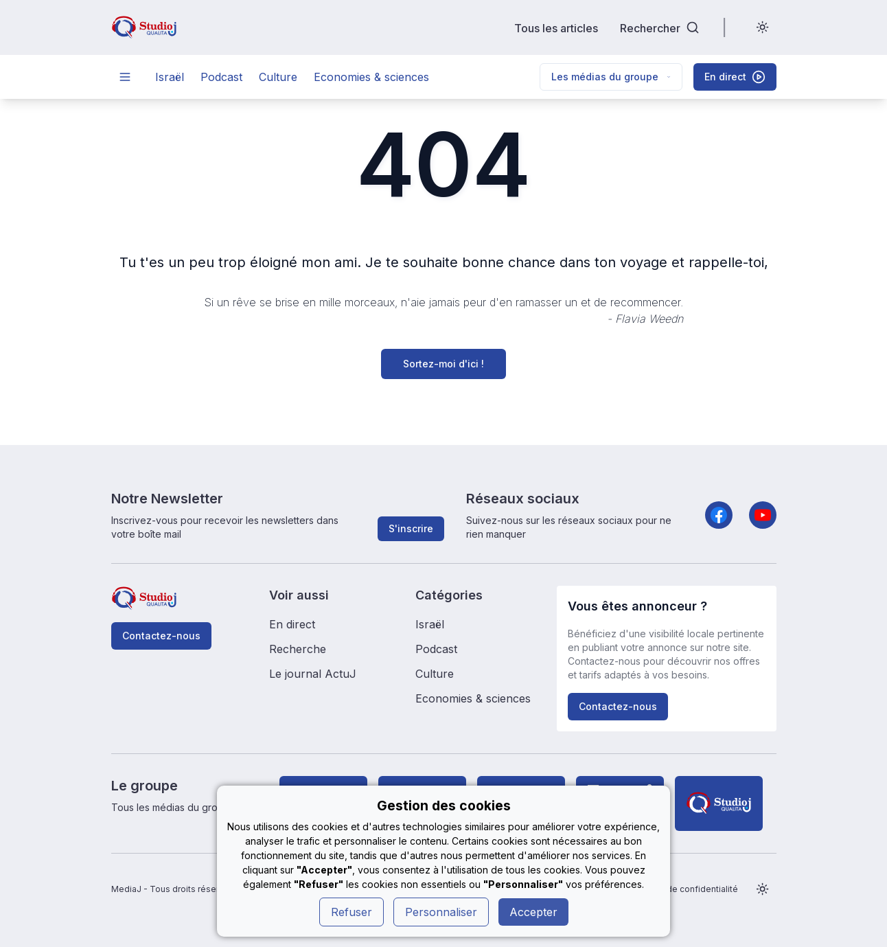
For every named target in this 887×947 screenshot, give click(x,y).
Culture (278, 77)
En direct (292, 624)
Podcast (221, 77)
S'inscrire (411, 528)
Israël (169, 77)
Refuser (351, 912)
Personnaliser (441, 912)
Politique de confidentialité (683, 889)
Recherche (297, 649)
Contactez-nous (161, 635)
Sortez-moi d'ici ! (443, 363)
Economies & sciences (371, 77)
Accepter (533, 912)
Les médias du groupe (611, 76)
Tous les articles (556, 28)
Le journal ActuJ (312, 674)
